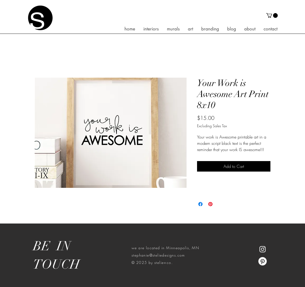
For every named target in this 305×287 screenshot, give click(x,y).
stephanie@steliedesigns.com (158, 255)
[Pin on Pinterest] (210, 204)
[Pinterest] (262, 261)
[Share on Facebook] (200, 204)
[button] (272, 15)
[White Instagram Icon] (262, 249)
